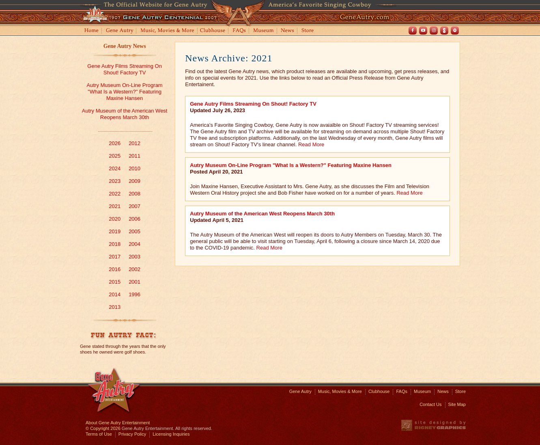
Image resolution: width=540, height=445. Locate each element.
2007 (134, 206)
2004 (134, 244)
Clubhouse (213, 31)
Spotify (455, 30)
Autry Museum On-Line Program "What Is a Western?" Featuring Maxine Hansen (125, 91)
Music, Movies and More (168, 31)
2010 (134, 168)
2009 (134, 181)
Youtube (423, 30)
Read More (311, 144)
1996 (134, 294)
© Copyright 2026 (103, 428)
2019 (114, 231)
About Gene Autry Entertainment (118, 422)
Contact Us (430, 404)
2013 (114, 307)
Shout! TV (444, 30)
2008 (134, 194)
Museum (264, 31)
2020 (114, 219)
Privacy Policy (132, 434)
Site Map (457, 404)
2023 (114, 181)
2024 (114, 168)
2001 (134, 282)
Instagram (434, 30)
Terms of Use (99, 434)
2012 (134, 143)
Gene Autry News (124, 46)
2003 (134, 257)
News (287, 31)
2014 (114, 294)
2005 (134, 231)
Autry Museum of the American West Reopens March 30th (125, 114)
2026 (114, 143)
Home (91, 31)
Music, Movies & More (340, 391)
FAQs (239, 31)
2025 (114, 156)
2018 (114, 244)
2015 (114, 282)
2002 (134, 269)
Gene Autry (119, 31)
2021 (114, 206)
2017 (114, 257)
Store (309, 31)
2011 (134, 156)
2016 (114, 269)
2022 (114, 194)
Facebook (413, 30)
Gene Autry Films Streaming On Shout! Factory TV (124, 69)
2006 (134, 219)
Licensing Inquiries (171, 434)
